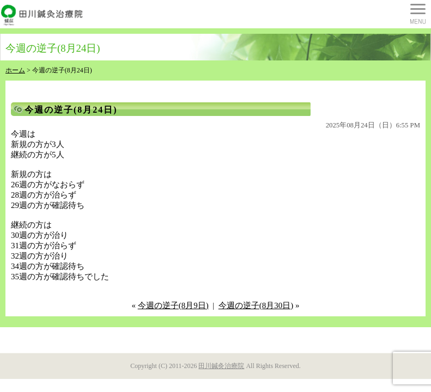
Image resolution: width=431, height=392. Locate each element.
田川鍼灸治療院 (221, 366)
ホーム (15, 70)
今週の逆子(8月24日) (71, 109)
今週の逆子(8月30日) (256, 305)
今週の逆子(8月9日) (173, 305)
